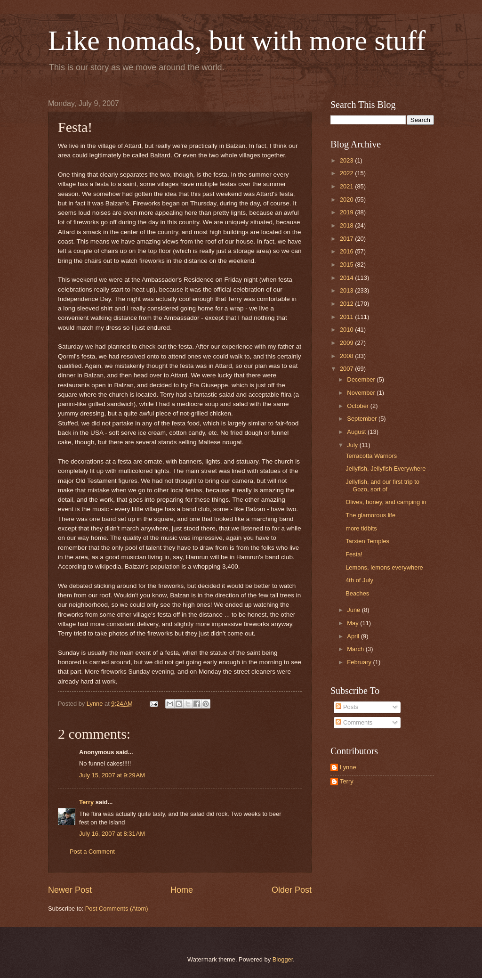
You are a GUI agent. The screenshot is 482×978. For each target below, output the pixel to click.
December (362, 379)
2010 (347, 329)
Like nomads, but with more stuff (237, 40)
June (354, 609)
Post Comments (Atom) (116, 908)
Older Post (292, 890)
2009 (347, 342)
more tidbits (361, 528)
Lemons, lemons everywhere (384, 567)
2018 (347, 225)
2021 (347, 186)
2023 (347, 160)
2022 (347, 173)
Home (181, 890)
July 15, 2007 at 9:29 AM (112, 775)
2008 (347, 355)
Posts (347, 706)
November (362, 392)
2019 (347, 212)
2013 (347, 290)
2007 (347, 368)
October (358, 405)
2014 (347, 277)
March (356, 648)
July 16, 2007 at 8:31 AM (112, 833)
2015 (347, 264)
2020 (347, 199)
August (357, 431)
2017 (347, 238)
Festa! (353, 554)
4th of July (359, 580)
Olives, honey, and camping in (385, 501)
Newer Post (70, 890)
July (353, 444)
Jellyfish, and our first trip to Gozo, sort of (382, 485)
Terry (86, 802)
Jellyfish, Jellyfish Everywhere (385, 468)
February (360, 662)
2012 (347, 303)
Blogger (283, 959)
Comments (354, 722)
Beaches (357, 593)
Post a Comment (92, 851)
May (353, 623)
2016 (347, 251)
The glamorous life (370, 515)
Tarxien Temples (367, 541)
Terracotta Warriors (371, 455)
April (354, 636)
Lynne (348, 767)
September (362, 418)
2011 (347, 316)
